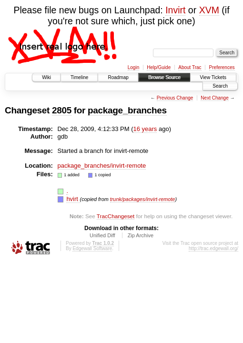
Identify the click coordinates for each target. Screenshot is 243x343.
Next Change (214, 98)
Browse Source (164, 77)
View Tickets (213, 77)
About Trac (189, 67)
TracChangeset (115, 216)
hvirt (73, 198)
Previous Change (175, 98)
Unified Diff (102, 235)
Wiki (46, 77)
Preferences (222, 67)
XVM (209, 10)
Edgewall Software (92, 248)
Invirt (175, 10)
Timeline (79, 77)
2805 (61, 110)
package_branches (127, 110)
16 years (145, 128)
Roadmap (118, 77)
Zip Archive (140, 235)
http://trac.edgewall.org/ (213, 248)
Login (133, 67)
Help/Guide (159, 67)
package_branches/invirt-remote (102, 165)
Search (220, 86)
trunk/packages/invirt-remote (142, 199)
